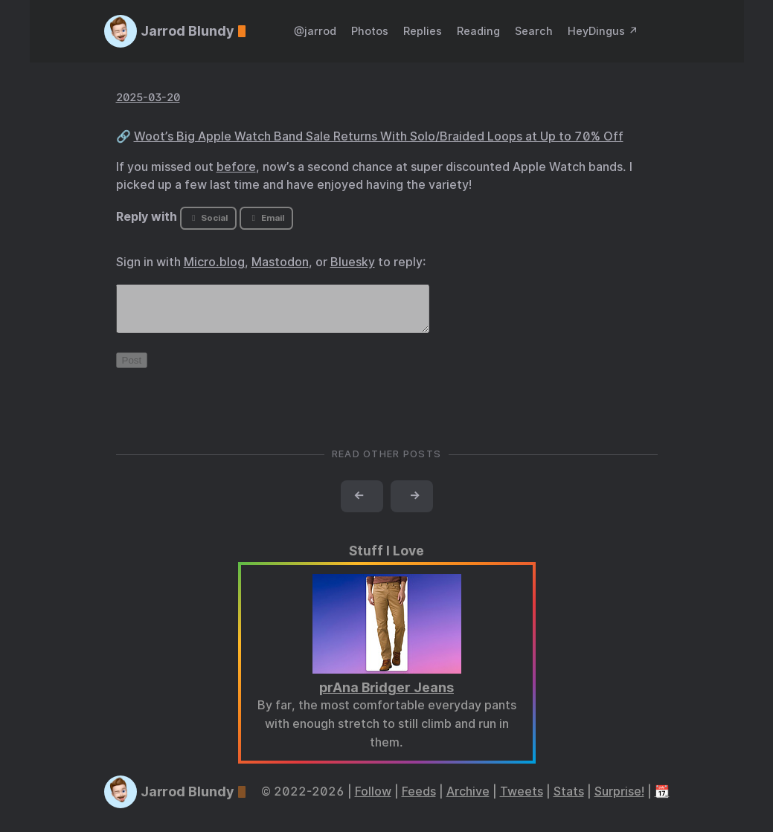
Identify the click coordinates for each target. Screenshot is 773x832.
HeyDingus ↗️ (603, 31)
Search (534, 31)
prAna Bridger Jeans (386, 696)
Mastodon (280, 262)
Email (266, 218)
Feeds (419, 800)
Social (208, 218)
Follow (373, 800)
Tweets (521, 800)
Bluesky (352, 262)
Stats (569, 800)
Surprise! (619, 800)
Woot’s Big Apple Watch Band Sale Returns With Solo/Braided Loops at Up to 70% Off (378, 136)
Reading (478, 31)
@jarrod (315, 31)
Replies (422, 31)
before (236, 167)
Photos (369, 31)
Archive (468, 800)
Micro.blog (214, 262)
